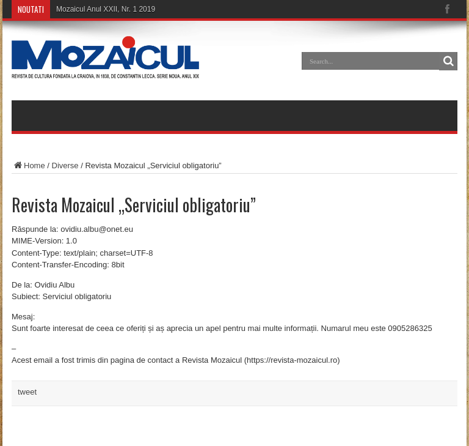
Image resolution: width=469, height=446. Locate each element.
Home (28, 165)
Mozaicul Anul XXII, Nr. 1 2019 (105, 9)
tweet (27, 391)
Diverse (65, 165)
